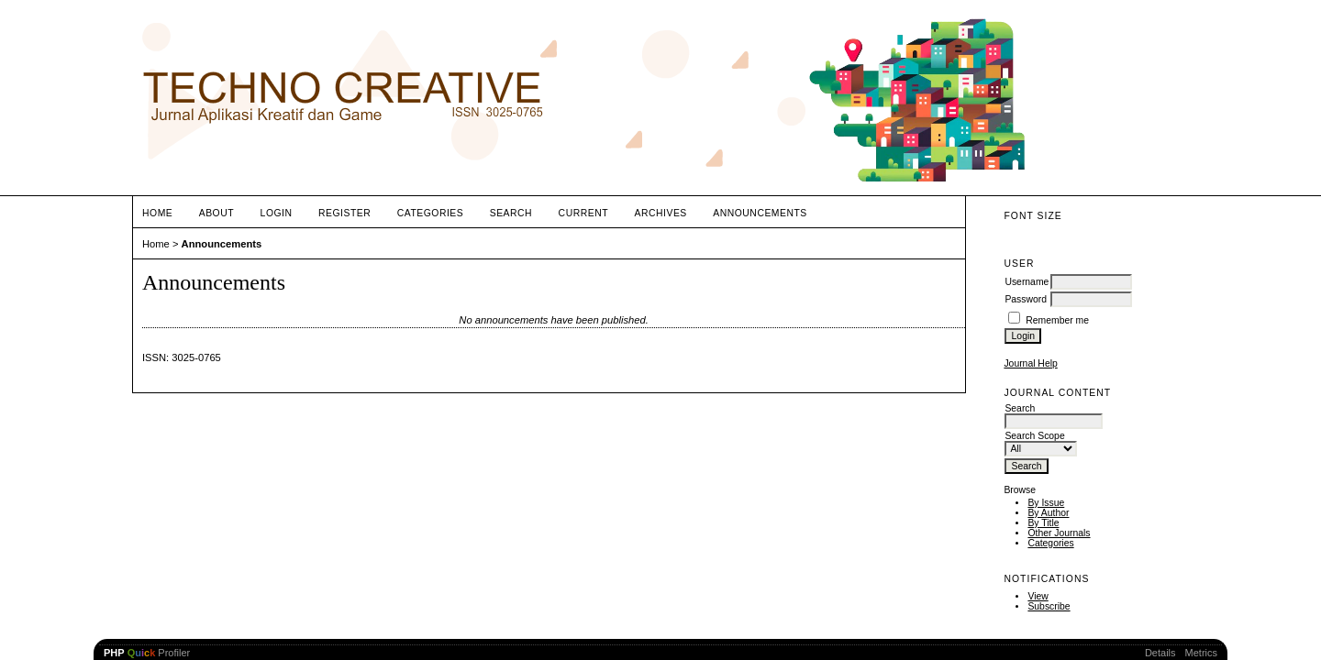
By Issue (1045, 503)
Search (511, 213)
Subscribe (1048, 606)
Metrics (1201, 652)
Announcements (760, 213)
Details (1160, 652)
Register (344, 213)
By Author (1048, 513)
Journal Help (1030, 363)
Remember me (1057, 320)
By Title (1043, 523)
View (1037, 596)
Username (1027, 282)
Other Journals (1058, 533)
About (216, 213)
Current (583, 213)
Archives (661, 213)
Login (277, 213)
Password (1026, 299)
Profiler (147, 652)
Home (157, 213)
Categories (1050, 543)
